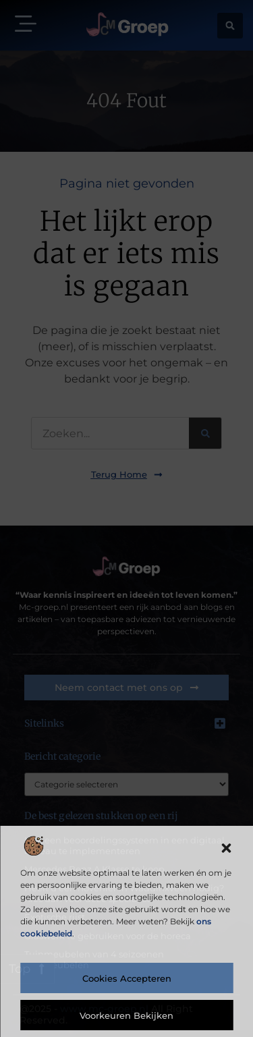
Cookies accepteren (126, 978)
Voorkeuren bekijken (126, 1015)
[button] (226, 848)
